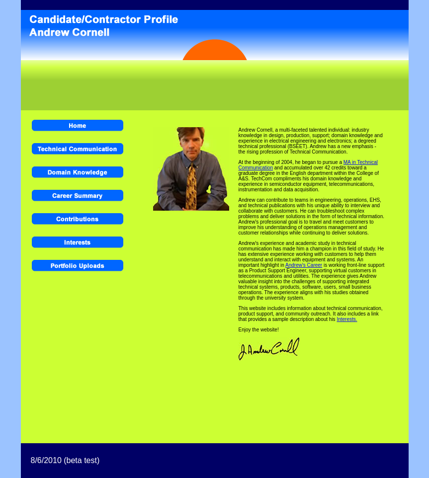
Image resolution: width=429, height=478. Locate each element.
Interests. (347, 319)
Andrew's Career (303, 265)
